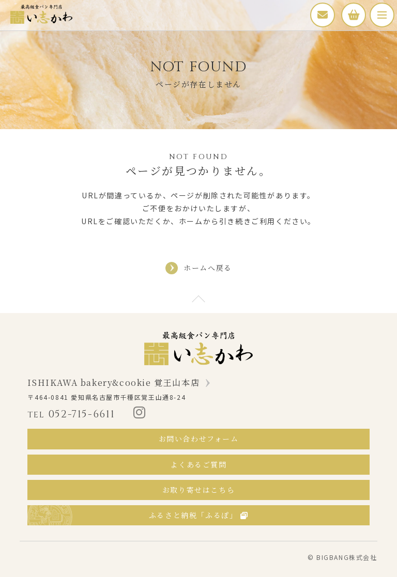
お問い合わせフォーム (199, 438)
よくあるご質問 (198, 464)
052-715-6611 (71, 414)
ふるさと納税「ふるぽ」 (198, 515)
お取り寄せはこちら (198, 490)
